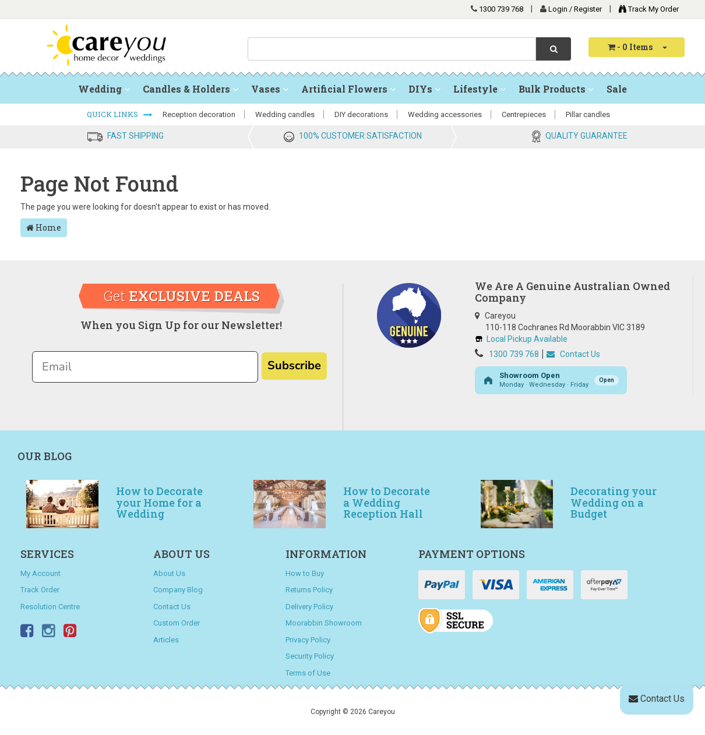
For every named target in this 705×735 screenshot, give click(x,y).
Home (43, 227)
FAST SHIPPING (135, 135)
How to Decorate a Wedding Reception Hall (386, 502)
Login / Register (576, 9)
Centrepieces (524, 114)
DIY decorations (361, 114)
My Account (40, 573)
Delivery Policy (309, 606)
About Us (169, 573)
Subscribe (294, 365)
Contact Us (573, 354)
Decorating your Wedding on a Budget (613, 502)
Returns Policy (309, 589)
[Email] (145, 367)
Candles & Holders (190, 89)
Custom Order (176, 623)
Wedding (104, 89)
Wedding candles (285, 114)
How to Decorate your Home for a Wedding (159, 502)
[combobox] (392, 49)
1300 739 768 (501, 9)
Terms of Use (307, 673)
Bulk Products (556, 89)
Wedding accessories (445, 114)
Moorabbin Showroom (323, 623)
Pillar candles (588, 114)
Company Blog (178, 589)
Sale (617, 89)
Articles (166, 639)
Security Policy (309, 656)
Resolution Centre (50, 606)
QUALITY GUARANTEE (586, 135)
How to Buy (304, 573)
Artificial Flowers (348, 89)
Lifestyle (479, 89)
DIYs (424, 89)
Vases (269, 89)
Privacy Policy (307, 639)
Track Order (39, 589)
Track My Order (646, 9)
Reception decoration (199, 114)
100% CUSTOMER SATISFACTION (360, 135)
